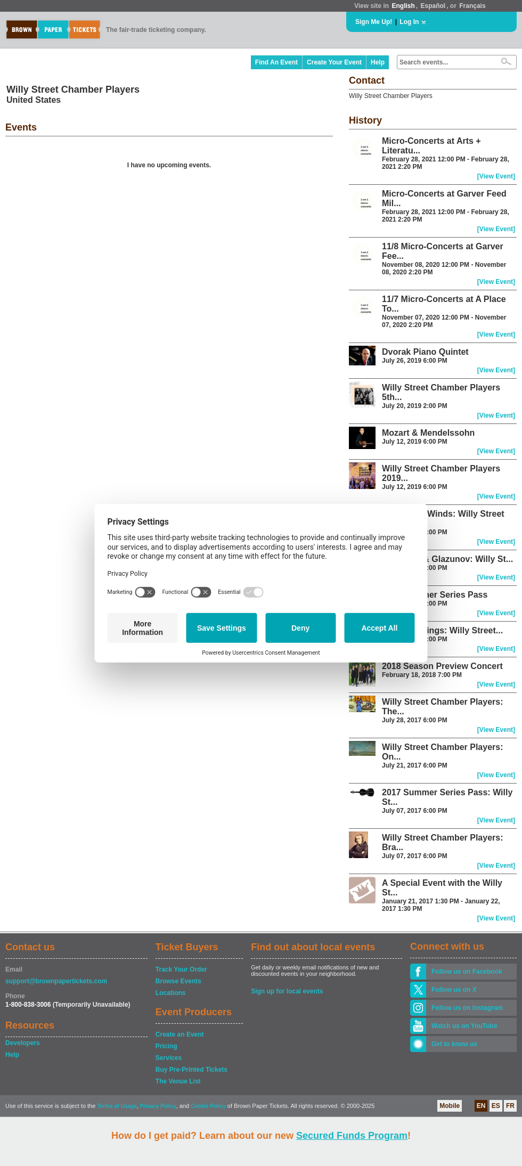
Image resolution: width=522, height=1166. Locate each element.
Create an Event (180, 1034)
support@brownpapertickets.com (56, 981)
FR (510, 1106)
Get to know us (454, 1044)
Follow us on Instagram (467, 1008)
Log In (409, 22)
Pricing (166, 1046)
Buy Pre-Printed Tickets (191, 1069)
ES (496, 1106)
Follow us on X (454, 989)
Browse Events (178, 981)
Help (378, 62)
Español (433, 6)
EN (481, 1106)
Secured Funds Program (351, 1135)
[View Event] (496, 176)
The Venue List (178, 1081)
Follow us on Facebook (466, 971)
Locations (171, 993)
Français (472, 6)
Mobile (449, 1106)
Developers (22, 1043)
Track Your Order (181, 969)
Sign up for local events (287, 991)
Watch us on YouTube (464, 1026)
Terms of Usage (116, 1106)
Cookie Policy (208, 1106)
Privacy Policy (158, 1106)
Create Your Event (334, 62)
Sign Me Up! (373, 22)
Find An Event (276, 62)
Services (169, 1058)
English (402, 6)
